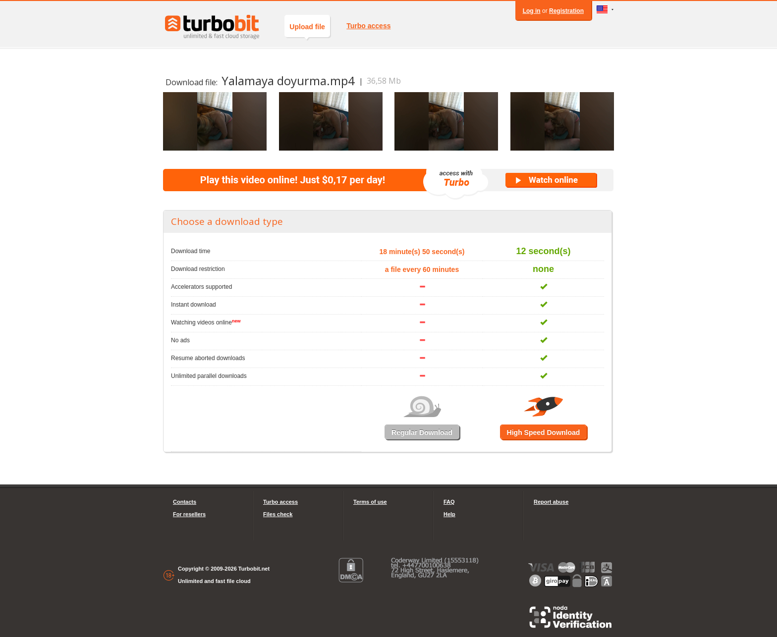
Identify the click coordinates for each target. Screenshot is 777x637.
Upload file (307, 30)
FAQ (449, 502)
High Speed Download (543, 432)
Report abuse (551, 502)
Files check (277, 514)
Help (449, 514)
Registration (566, 10)
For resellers (189, 514)
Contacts (184, 502)
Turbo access (368, 26)
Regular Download (421, 432)
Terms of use (370, 502)
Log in (532, 10)
